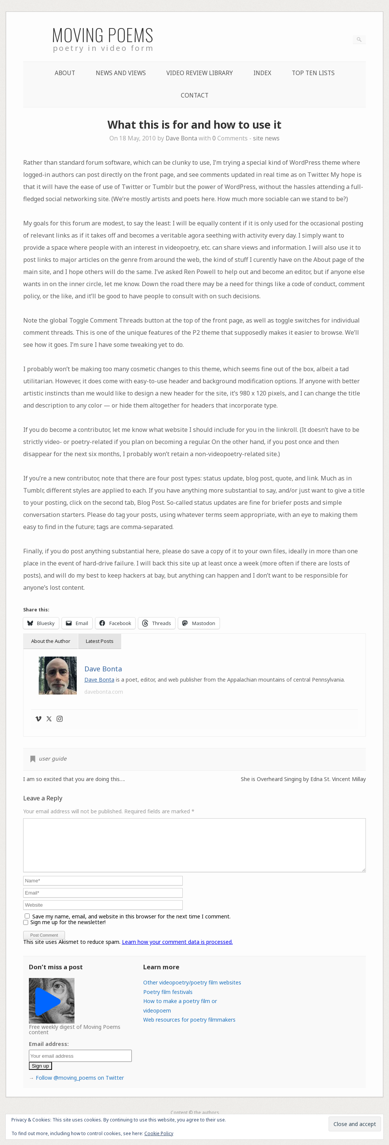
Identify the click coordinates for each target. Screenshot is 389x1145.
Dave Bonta (181, 138)
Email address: (49, 1053)
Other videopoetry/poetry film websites (192, 991)
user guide (52, 758)
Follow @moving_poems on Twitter (80, 1086)
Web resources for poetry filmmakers (189, 1028)
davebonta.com (103, 691)
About (65, 73)
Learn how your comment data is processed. (177, 950)
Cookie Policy (158, 1133)
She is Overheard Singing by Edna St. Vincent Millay (303, 779)
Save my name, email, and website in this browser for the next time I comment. (131, 925)
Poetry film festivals (168, 1001)
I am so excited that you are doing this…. (74, 779)
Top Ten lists (313, 73)
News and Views (121, 73)
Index (262, 73)
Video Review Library (199, 73)
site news (266, 138)
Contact (195, 95)
